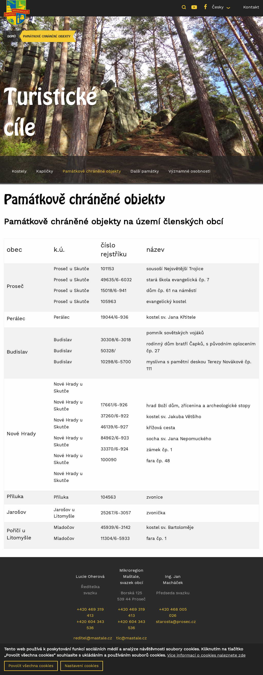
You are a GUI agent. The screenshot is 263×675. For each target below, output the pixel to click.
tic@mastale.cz (131, 638)
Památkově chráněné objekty (46, 36)
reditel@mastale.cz (92, 638)
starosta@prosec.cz (176, 621)
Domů (11, 36)
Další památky (144, 171)
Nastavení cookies (82, 665)
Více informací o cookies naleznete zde (206, 655)
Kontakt (251, 7)
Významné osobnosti (189, 171)
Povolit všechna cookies (30, 665)
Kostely (19, 171)
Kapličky (44, 171)
